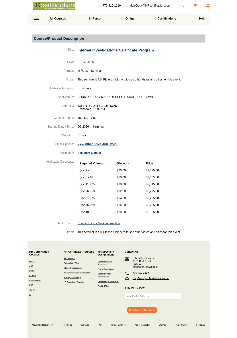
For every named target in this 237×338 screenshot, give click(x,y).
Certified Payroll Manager (108, 282)
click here (119, 79)
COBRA (32, 276)
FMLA (31, 261)
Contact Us (200, 325)
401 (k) (32, 290)
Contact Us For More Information (99, 223)
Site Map (162, 325)
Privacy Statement (118, 325)
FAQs (100, 325)
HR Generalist (69, 259)
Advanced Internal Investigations (77, 273)
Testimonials (67, 325)
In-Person (95, 18)
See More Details (89, 152)
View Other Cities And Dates (97, 144)
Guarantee (85, 325)
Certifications (167, 18)
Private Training (181, 325)
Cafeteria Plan (35, 280)
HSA (31, 285)
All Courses (58, 18)
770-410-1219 (141, 272)
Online (130, 18)
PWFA (32, 271)
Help (202, 18)
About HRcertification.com (42, 325)
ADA (31, 266)
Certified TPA (103, 286)
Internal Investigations (73, 268)
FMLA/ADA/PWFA (71, 263)
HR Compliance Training (74, 282)
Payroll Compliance (106, 269)
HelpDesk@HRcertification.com (151, 278)
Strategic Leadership (72, 277)
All (30, 295)
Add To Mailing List (142, 325)
